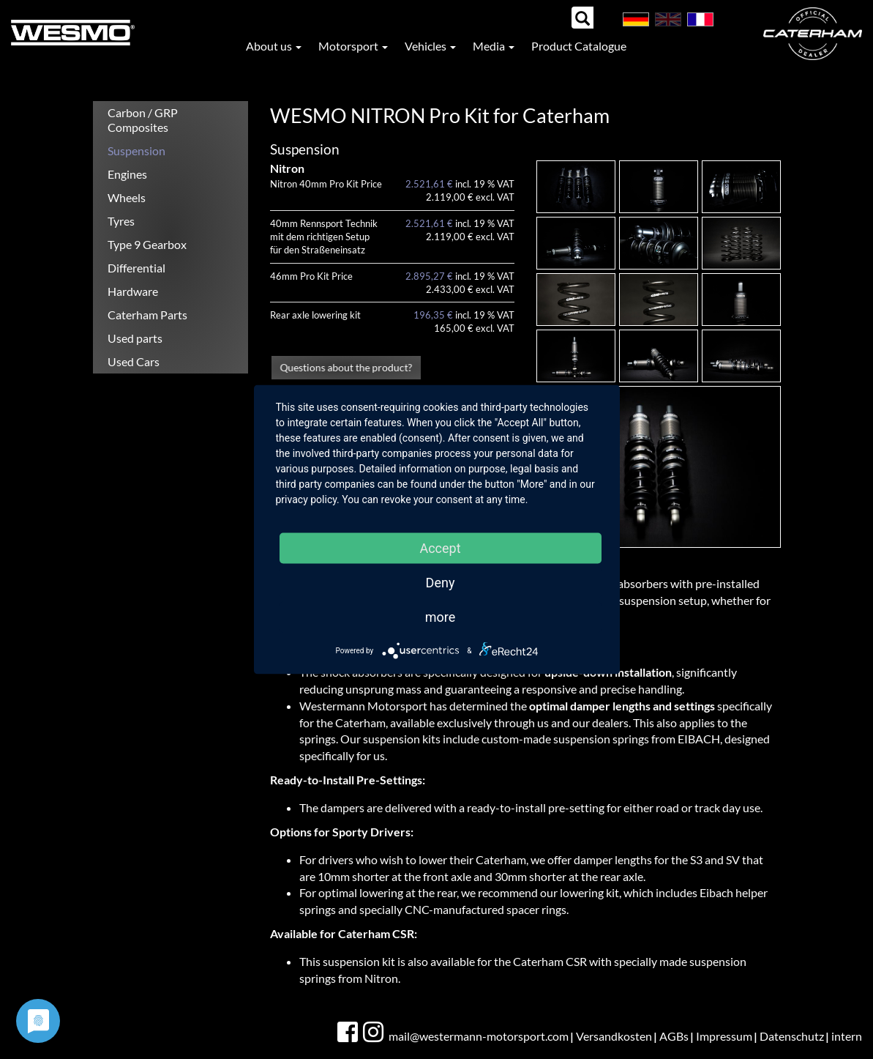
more (440, 617)
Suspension (136, 150)
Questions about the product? (346, 366)
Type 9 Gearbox (147, 244)
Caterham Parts (147, 315)
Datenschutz (792, 1036)
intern (846, 1036)
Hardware (133, 291)
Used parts (135, 338)
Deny (440, 582)
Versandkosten (614, 1036)
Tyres (121, 221)
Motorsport (353, 46)
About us (273, 46)
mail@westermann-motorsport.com (479, 1036)
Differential (136, 268)
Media (493, 46)
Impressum (724, 1036)
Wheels (127, 197)
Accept (439, 548)
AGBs (674, 1036)
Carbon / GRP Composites (143, 119)
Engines (127, 174)
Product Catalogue (578, 46)
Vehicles (430, 46)
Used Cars (134, 361)
